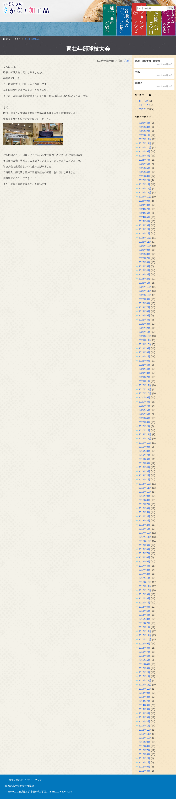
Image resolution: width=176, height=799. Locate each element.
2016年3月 (144, 619)
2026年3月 (144, 127)
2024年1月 (144, 233)
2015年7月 (144, 651)
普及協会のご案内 (154, 19)
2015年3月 (144, 668)
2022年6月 (144, 311)
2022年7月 (144, 307)
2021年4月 (144, 369)
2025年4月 (144, 172)
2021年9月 (144, 348)
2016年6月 (144, 606)
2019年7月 (144, 455)
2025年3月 (144, 176)
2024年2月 (144, 229)
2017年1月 (144, 578)
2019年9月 (144, 446)
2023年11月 (145, 241)
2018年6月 (144, 508)
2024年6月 (144, 213)
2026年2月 (144, 131)
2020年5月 (144, 414)
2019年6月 (144, 459)
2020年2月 (144, 426)
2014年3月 (144, 717)
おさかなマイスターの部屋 (168, 19)
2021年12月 (145, 336)
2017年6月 (144, 557)
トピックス (145, 105)
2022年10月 (145, 295)
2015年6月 (144, 655)
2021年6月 (144, 360)
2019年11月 (145, 438)
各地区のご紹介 (124, 19)
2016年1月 (144, 627)
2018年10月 (145, 491)
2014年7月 (144, 701)
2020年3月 (144, 422)
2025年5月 (144, 168)
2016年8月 (144, 598)
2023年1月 (144, 282)
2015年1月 (144, 676)
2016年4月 (144, 614)
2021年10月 (145, 344)
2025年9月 (144, 151)
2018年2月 (144, 524)
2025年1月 (144, 184)
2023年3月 (144, 274)
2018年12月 (145, 483)
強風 (154, 74)
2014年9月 (144, 692)
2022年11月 (145, 290)
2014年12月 (145, 680)
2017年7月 (144, 553)
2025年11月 (145, 143)
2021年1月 (144, 381)
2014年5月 (144, 709)
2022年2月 (144, 328)
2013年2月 (144, 758)
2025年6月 (144, 163)
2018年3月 (144, 520)
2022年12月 (145, 287)
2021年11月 (145, 340)
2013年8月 (144, 746)
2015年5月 (144, 660)
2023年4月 (144, 270)
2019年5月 (144, 463)
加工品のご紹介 (109, 19)
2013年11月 (145, 733)
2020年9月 (144, 397)
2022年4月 (144, 319)
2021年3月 (144, 372)
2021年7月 (144, 356)
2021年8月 (144, 352)
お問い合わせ (16, 779)
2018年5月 (144, 512)
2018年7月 (144, 504)
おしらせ (143, 100)
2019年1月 (144, 479)
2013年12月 (145, 729)
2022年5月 (144, 315)
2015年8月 (144, 647)
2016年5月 (144, 610)
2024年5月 (144, 217)
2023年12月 (145, 237)
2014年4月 (144, 713)
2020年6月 (144, 410)
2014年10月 (145, 688)
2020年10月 (145, 393)
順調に (154, 85)
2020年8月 (144, 401)
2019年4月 (144, 467)
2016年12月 (145, 582)
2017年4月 (144, 565)
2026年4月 (144, 122)
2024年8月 (144, 204)
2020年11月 (145, 389)
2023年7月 (144, 258)
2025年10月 (145, 147)
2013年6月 (144, 754)
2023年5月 (144, 266)
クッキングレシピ (139, 19)
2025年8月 (144, 155)
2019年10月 (145, 442)
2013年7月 (144, 750)
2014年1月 (144, 725)
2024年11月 (145, 192)
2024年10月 (145, 196)
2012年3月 (144, 770)
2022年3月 (144, 323)
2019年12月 (145, 434)
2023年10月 (145, 246)
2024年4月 (144, 221)
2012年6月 (144, 766)
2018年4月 (144, 516)
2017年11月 (145, 537)
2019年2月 (144, 475)
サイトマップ (34, 779)
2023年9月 (144, 249)
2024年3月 (144, 225)
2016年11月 (145, 586)
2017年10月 (145, 541)
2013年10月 (145, 737)
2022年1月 (144, 331)
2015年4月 (144, 664)
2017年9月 (144, 545)
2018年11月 (145, 487)
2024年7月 (144, 209)
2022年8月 (144, 303)
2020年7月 (144, 405)
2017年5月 (144, 561)
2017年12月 (145, 532)
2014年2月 (144, 721)
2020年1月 (144, 430)
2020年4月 (144, 418)
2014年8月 (144, 696)
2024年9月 (144, 200)
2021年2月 (144, 377)
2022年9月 (144, 299)
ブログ (17, 39)
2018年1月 (144, 528)
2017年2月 (144, 573)
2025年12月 (145, 139)
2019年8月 (144, 451)
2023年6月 (144, 262)
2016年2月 (144, 623)
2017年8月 (144, 549)
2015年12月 (145, 631)
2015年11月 (145, 635)
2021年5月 (144, 364)
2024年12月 (145, 188)
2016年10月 (145, 590)
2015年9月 (144, 643)
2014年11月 (145, 684)
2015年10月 (145, 639)
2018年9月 (144, 496)
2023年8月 (144, 254)
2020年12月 (145, 385)
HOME (6, 39)
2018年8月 (144, 500)
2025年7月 (144, 159)
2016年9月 (144, 594)
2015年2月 (144, 672)
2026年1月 (144, 135)
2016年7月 (144, 602)
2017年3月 (144, 569)
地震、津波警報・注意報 (154, 63)
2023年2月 (144, 278)
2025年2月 (144, 180)
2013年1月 (144, 762)
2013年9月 (144, 742)
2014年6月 (144, 705)
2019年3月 (144, 471)
